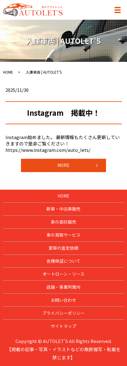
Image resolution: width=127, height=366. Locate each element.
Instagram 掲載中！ (63, 112)
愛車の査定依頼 (63, 248)
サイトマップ (63, 326)
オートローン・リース (63, 274)
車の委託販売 (63, 222)
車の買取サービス (63, 235)
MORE (63, 165)
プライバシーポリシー (63, 313)
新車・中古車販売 (63, 209)
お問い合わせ (63, 300)
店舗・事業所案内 (63, 287)
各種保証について (63, 261)
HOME (8, 72)
